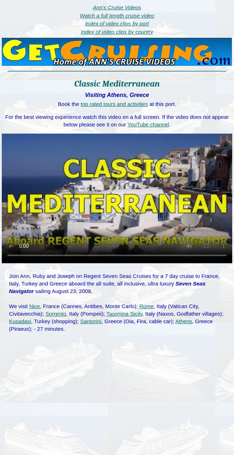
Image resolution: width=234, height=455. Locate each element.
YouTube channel (148, 124)
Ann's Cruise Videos (117, 7)
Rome (146, 306)
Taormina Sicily (124, 314)
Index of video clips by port (117, 23)
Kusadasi (20, 321)
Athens (184, 321)
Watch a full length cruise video (117, 16)
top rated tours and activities (114, 104)
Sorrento (56, 314)
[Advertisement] (117, 401)
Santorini (90, 321)
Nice (34, 306)
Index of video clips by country (117, 32)
